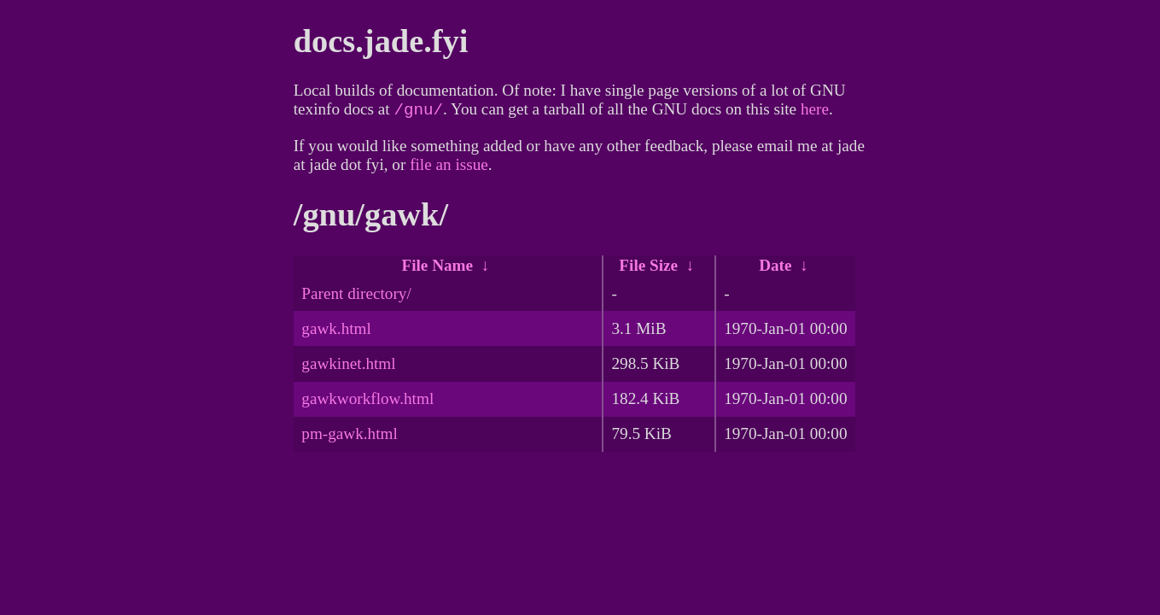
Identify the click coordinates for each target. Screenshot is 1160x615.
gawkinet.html (348, 367)
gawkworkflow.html (367, 402)
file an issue (449, 168)
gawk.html (336, 332)
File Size (648, 269)
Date (775, 269)
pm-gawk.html (349, 437)
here (815, 112)
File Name (437, 269)
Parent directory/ (356, 297)
